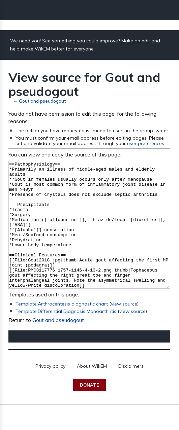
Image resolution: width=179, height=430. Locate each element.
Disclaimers (131, 391)
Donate (89, 410)
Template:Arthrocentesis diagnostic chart (62, 329)
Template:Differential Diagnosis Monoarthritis (66, 336)
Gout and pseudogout (42, 101)
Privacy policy (50, 391)
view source (124, 329)
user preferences (145, 143)
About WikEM (92, 391)
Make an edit (135, 41)
